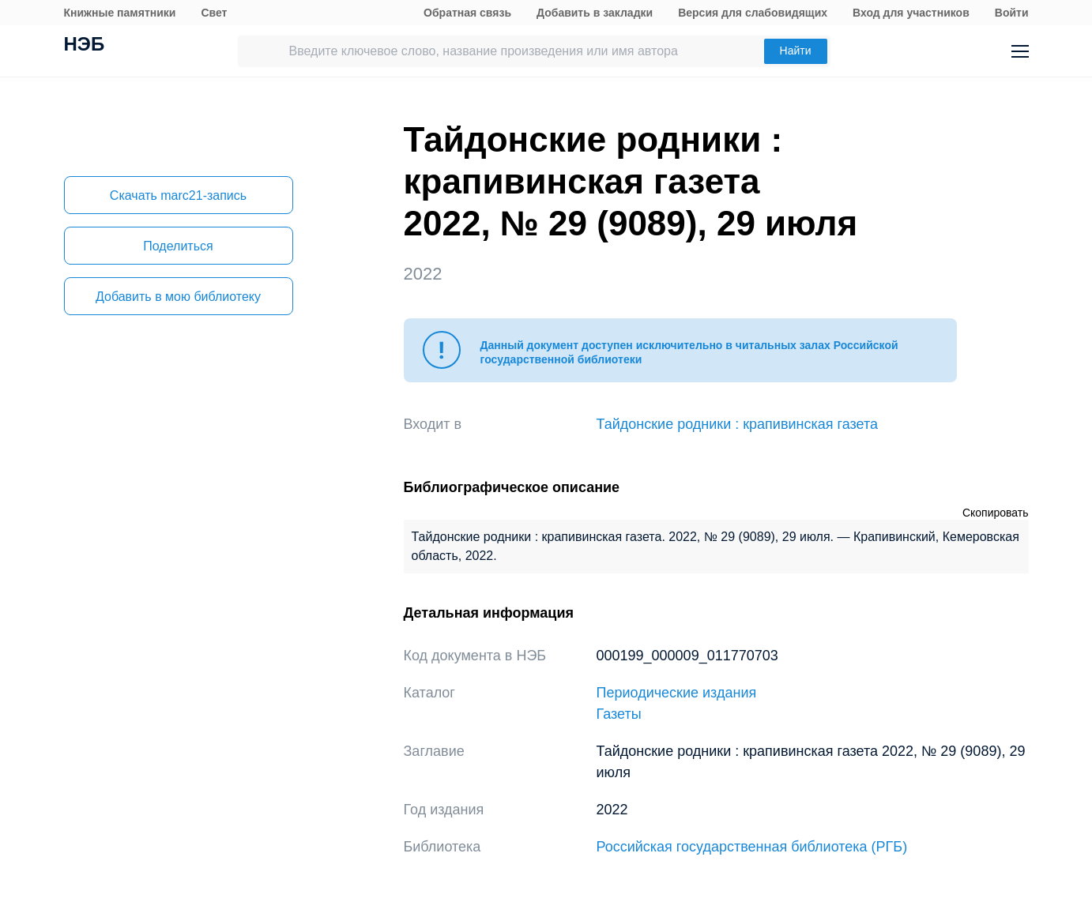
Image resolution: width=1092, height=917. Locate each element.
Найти (795, 50)
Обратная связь (467, 12)
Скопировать (995, 512)
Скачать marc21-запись (178, 195)
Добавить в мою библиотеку (178, 296)
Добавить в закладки (595, 12)
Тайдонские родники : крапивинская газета (737, 424)
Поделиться (178, 246)
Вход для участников (911, 12)
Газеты (619, 714)
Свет (214, 12)
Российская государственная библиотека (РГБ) (752, 847)
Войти (1012, 12)
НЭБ (84, 45)
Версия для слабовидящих (752, 12)
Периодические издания (677, 693)
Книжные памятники (120, 12)
